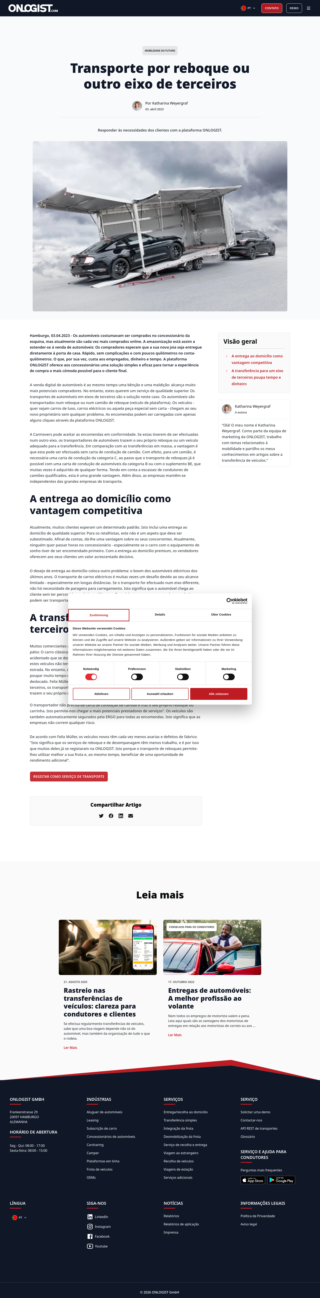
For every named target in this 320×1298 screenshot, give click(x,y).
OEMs (91, 1177)
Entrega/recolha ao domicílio (186, 1112)
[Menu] (308, 8)
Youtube (97, 1246)
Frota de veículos (100, 1169)
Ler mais (70, 1047)
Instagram (99, 1226)
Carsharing (95, 1145)
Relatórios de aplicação (181, 1224)
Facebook (98, 1236)
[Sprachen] (248, 8)
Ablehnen (101, 694)
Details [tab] (160, 614)
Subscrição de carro (102, 1128)
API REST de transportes (259, 1128)
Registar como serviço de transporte (68, 776)
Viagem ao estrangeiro (181, 1153)
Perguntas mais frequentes (261, 1170)
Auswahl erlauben (160, 694)
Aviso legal (249, 1224)
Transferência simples (180, 1120)
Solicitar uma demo (255, 1112)
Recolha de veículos (179, 1161)
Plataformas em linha (103, 1161)
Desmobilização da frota (182, 1136)
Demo (294, 8)
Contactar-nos (251, 1120)
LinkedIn (97, 1217)
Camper (93, 1153)
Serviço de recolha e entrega (185, 1145)
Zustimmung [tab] (99, 615)
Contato (272, 8)
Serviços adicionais (178, 1177)
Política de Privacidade (258, 1216)
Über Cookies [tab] (221, 614)
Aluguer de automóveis (104, 1112)
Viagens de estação (178, 1169)
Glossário (248, 1136)
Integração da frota (178, 1128)
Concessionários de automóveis (111, 1136)
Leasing (93, 1120)
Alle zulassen (218, 694)
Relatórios (171, 1216)
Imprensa (171, 1232)
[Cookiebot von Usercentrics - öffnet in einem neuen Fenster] (229, 601)
